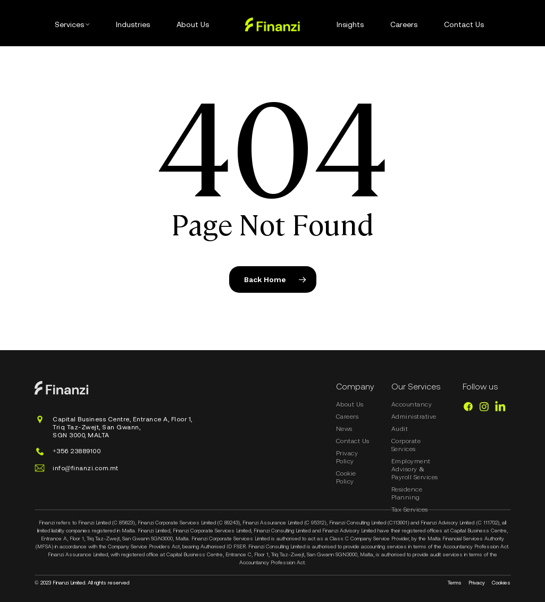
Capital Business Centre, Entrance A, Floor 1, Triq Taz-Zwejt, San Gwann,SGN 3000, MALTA (122, 427)
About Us (350, 404)
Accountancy (411, 404)
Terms (455, 583)
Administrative (414, 416)
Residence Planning (407, 493)
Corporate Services (406, 445)
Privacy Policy (347, 457)
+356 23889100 (76, 451)
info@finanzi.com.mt (86, 468)
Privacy (476, 583)
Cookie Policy (346, 477)
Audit (399, 429)
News (344, 429)
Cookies (501, 583)
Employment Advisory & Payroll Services (414, 469)
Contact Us (353, 441)
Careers (347, 416)
